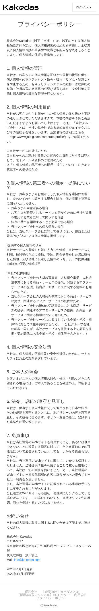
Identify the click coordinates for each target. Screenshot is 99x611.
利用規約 (80, 594)
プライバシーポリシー (51, 597)
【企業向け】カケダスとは (60, 591)
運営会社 (31, 591)
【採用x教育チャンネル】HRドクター (43, 594)
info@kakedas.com (27, 560)
